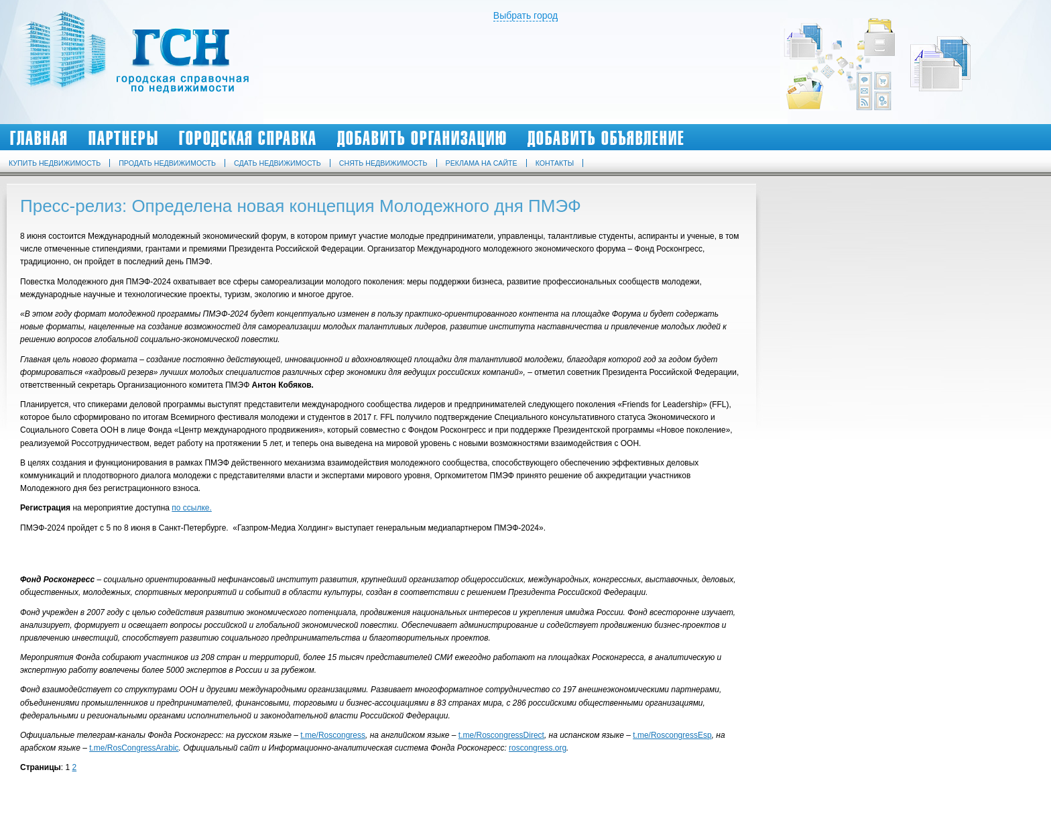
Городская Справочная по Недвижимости (137, 62)
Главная (39, 138)
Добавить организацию (422, 138)
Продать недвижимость (167, 163)
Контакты (555, 163)
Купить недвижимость (55, 163)
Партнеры (123, 138)
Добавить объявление (606, 138)
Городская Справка (248, 138)
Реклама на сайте (481, 163)
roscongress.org (537, 748)
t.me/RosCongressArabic (133, 748)
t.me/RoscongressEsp (672, 735)
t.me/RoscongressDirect (501, 735)
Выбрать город (525, 15)
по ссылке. (192, 507)
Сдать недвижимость (277, 163)
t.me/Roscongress (332, 735)
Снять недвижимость (383, 163)
